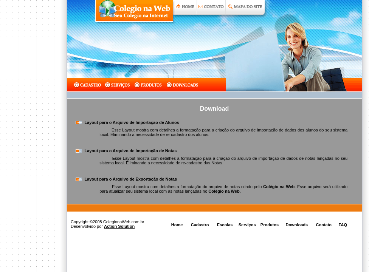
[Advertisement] (30, 136)
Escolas (225, 225)
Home (177, 225)
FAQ (342, 225)
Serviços (247, 225)
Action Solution (119, 226)
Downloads (296, 225)
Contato (324, 225)
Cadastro (200, 225)
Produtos (269, 225)
